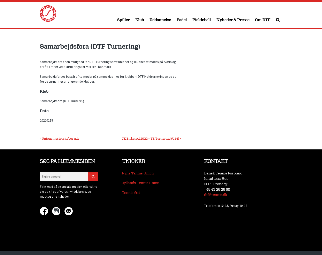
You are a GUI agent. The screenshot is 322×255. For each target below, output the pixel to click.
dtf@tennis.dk (215, 195)
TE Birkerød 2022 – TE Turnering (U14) (151, 139)
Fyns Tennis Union (138, 173)
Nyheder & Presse (233, 20)
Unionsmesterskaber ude (59, 139)
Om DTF (262, 20)
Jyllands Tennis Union (140, 183)
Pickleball (201, 20)
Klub (139, 20)
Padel (182, 20)
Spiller (123, 20)
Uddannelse (160, 20)
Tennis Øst (131, 193)
